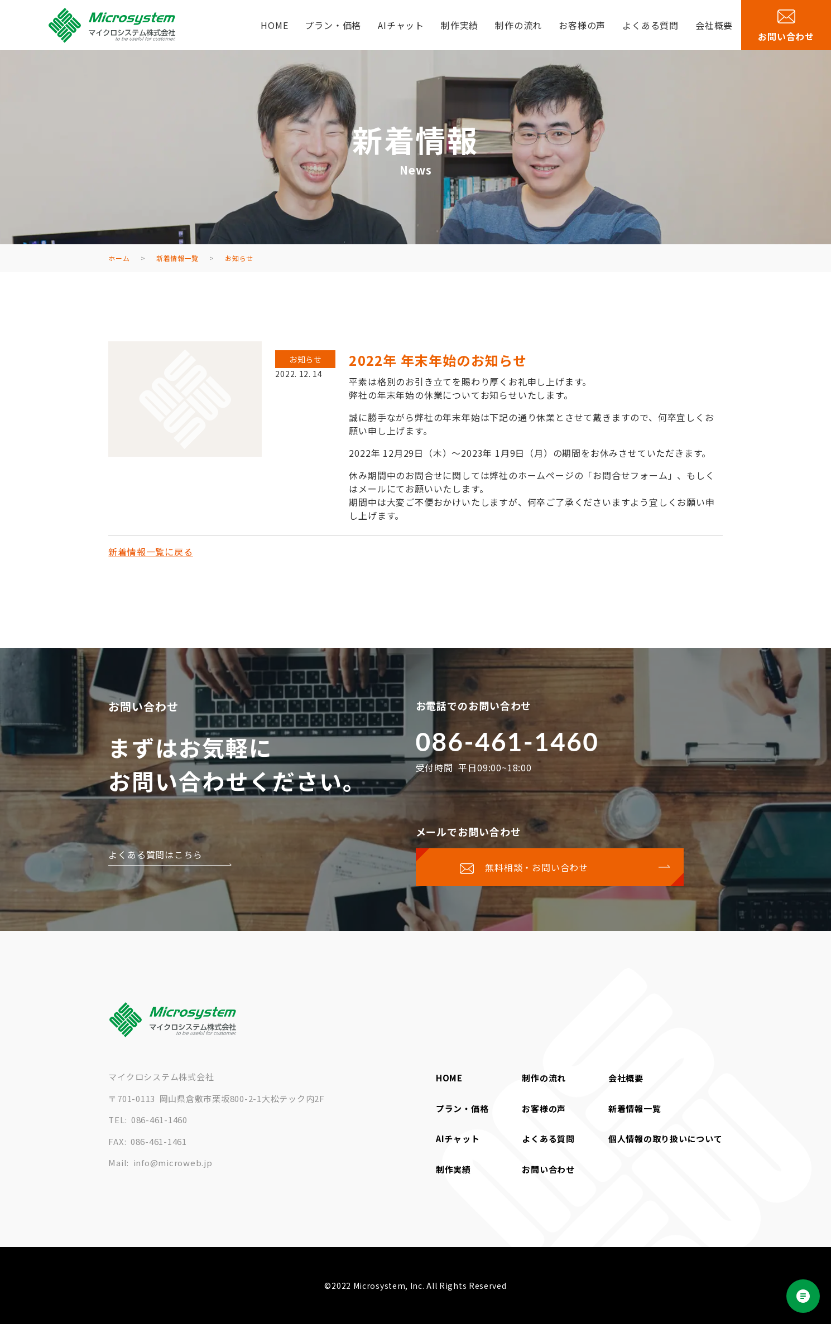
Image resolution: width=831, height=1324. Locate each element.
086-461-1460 (507, 741)
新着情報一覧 (634, 1108)
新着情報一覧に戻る (150, 551)
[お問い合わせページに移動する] (550, 867)
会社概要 (714, 25)
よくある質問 (650, 25)
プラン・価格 (333, 25)
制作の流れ (518, 25)
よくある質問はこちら (155, 854)
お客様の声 (582, 25)
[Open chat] (803, 1296)
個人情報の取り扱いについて (665, 1138)
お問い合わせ (548, 1169)
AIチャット (401, 25)
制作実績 (459, 25)
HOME (274, 25)
